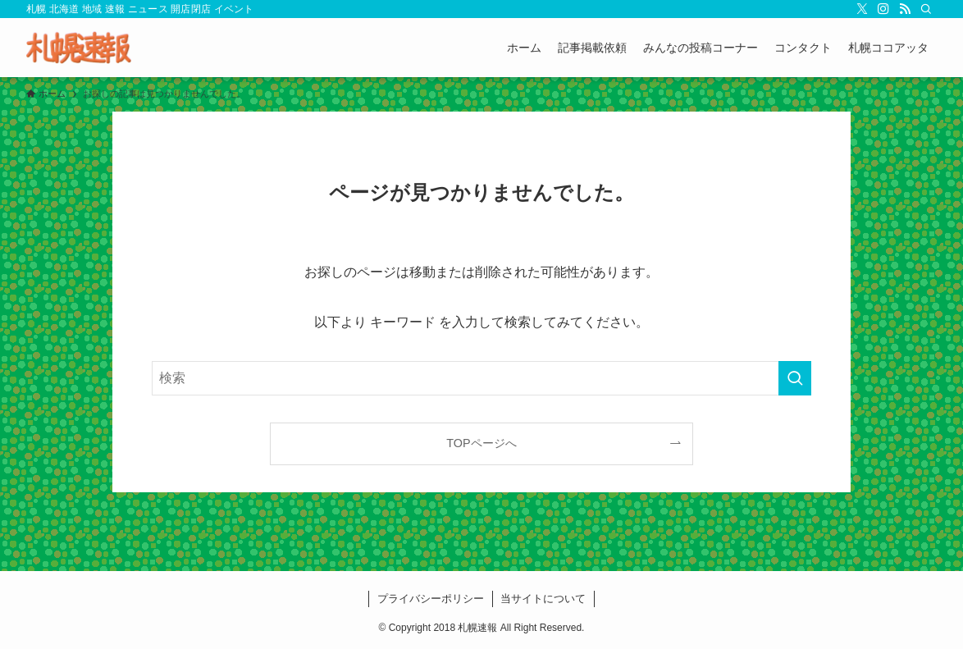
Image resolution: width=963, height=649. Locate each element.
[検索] (926, 9)
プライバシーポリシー (430, 598)
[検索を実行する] (794, 378)
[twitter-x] (862, 9)
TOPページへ (481, 443)
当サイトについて (543, 598)
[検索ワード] (481, 378)
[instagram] (883, 9)
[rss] (904, 9)
